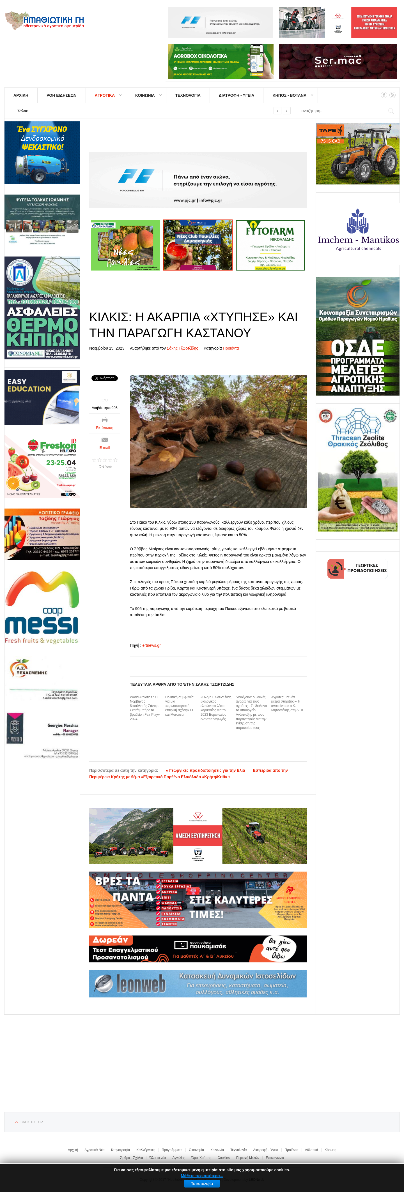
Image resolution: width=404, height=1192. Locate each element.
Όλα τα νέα (158, 1158)
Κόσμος (330, 1150)
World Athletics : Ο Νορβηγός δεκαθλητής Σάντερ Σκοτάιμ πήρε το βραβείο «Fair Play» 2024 (145, 708)
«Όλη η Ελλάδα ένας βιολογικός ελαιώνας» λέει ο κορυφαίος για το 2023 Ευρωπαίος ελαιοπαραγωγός (216, 708)
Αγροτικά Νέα (94, 1150)
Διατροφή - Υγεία (265, 1150)
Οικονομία (196, 1150)
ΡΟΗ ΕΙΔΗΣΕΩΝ (62, 95)
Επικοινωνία (275, 1158)
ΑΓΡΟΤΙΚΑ (105, 95)
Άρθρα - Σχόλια (131, 1158)
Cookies (223, 1158)
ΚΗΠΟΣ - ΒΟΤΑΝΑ (289, 95)
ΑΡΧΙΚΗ (20, 95)
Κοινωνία (217, 1150)
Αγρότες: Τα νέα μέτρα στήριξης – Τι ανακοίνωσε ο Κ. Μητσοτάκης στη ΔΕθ (287, 703)
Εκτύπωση (104, 428)
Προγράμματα (172, 1150)
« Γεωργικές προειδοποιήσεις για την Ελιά (205, 770)
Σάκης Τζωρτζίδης (182, 348)
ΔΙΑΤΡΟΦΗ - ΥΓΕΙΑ (236, 95)
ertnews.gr (151, 645)
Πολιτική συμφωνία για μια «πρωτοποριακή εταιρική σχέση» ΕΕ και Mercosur (179, 706)
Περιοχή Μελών (248, 1158)
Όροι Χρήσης (201, 1158)
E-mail (105, 447)
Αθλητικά (311, 1150)
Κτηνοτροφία (120, 1150)
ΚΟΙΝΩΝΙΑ (145, 95)
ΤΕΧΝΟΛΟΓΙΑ (188, 95)
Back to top (31, 1122)
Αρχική (73, 1150)
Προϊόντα (231, 348)
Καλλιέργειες (145, 1150)
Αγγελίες (178, 1158)
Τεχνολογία (238, 1150)
